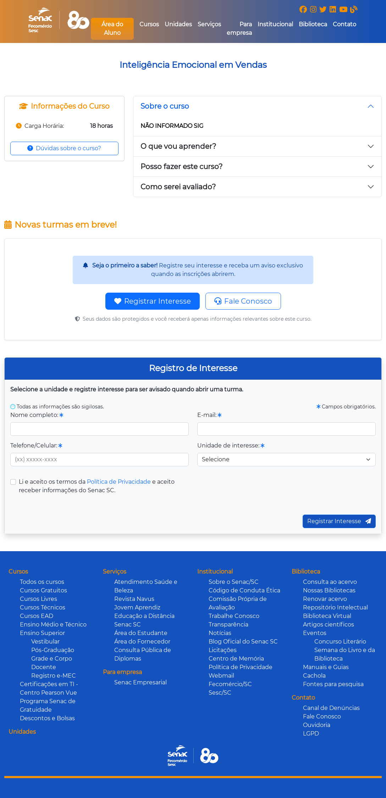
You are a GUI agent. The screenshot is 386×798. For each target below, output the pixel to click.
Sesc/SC (220, 692)
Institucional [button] (275, 24)
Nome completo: (36, 415)
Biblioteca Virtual (327, 616)
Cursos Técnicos (42, 607)
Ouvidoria (316, 725)
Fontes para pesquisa (333, 684)
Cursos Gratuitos (43, 590)
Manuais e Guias (326, 667)
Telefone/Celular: (36, 445)
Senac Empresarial (140, 682)
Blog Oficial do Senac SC (243, 641)
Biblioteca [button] (313, 24)
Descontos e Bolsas (47, 718)
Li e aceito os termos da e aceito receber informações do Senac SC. (97, 486)
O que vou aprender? (178, 146)
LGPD (311, 733)
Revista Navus (134, 599)
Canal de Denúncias (331, 708)
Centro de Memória (236, 658)
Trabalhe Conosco (234, 616)
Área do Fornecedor (142, 641)
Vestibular (45, 641)
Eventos (314, 633)
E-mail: (209, 415)
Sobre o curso (164, 106)
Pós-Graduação (52, 650)
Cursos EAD (36, 616)
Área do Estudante (140, 633)
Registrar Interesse (152, 301)
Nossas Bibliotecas (329, 590)
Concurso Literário (340, 641)
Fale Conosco (243, 301)
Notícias (220, 633)
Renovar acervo (325, 599)
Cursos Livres (38, 599)
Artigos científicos (328, 624)
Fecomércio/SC (230, 684)
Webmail (221, 675)
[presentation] (260, 491)
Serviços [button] (209, 24)
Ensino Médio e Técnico (53, 624)
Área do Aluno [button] (112, 28)
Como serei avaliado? (178, 187)
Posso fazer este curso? (181, 166)
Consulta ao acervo (330, 582)
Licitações (223, 650)
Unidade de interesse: (230, 445)
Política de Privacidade (119, 481)
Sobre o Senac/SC (234, 582)
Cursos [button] (149, 24)
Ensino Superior (42, 633)
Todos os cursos (42, 582)
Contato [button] (344, 24)
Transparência (228, 624)
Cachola (314, 675)
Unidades (178, 24)
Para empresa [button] (239, 28)
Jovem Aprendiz (137, 607)
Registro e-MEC (53, 675)
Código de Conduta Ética (244, 590)
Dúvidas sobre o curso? (64, 148)
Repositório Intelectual (335, 607)
